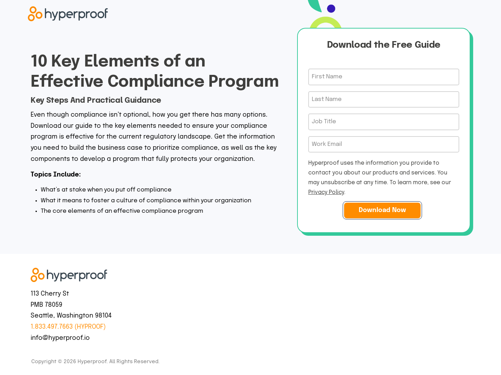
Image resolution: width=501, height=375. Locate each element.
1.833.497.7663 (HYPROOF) (68, 327)
